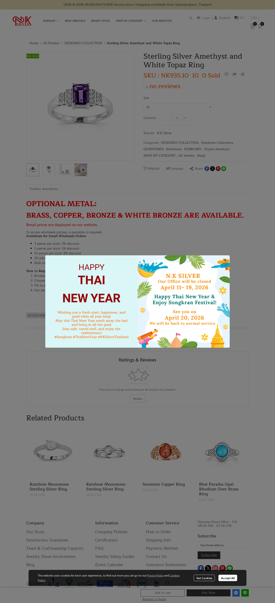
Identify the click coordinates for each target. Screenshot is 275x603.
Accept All (228, 578)
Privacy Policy (155, 575)
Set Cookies (204, 578)
